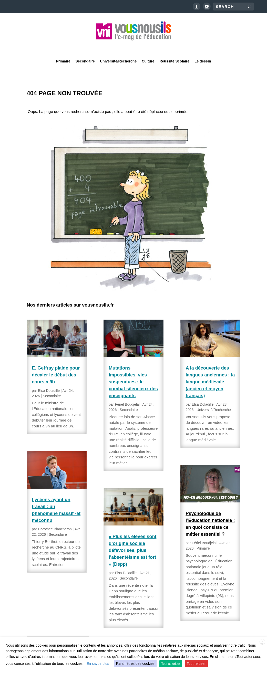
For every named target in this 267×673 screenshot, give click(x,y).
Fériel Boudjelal (127, 391)
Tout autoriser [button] (170, 664)
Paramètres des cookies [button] (135, 663)
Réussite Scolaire (174, 47)
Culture (148, 47)
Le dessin (202, 47)
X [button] (262, 642)
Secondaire (85, 47)
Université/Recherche (118, 47)
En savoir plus (98, 663)
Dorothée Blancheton (55, 516)
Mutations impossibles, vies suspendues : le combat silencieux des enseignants (133, 368)
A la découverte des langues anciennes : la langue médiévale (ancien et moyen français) (210, 368)
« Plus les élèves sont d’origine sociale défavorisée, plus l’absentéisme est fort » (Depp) (132, 537)
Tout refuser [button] (196, 663)
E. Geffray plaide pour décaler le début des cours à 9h (56, 361)
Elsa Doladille (49, 377)
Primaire (63, 47)
